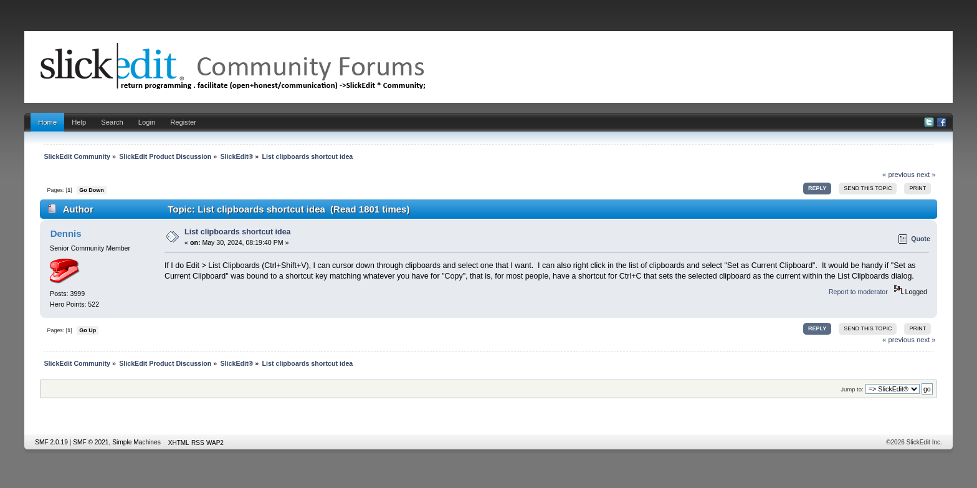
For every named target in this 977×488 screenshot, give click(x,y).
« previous (898, 174)
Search (112, 122)
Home (47, 122)
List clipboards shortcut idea (237, 231)
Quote (920, 238)
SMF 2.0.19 (51, 442)
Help (79, 122)
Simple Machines (136, 442)
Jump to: (852, 389)
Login (146, 122)
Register (183, 122)
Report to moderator (858, 291)
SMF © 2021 (90, 442)
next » (926, 174)
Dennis (66, 233)
